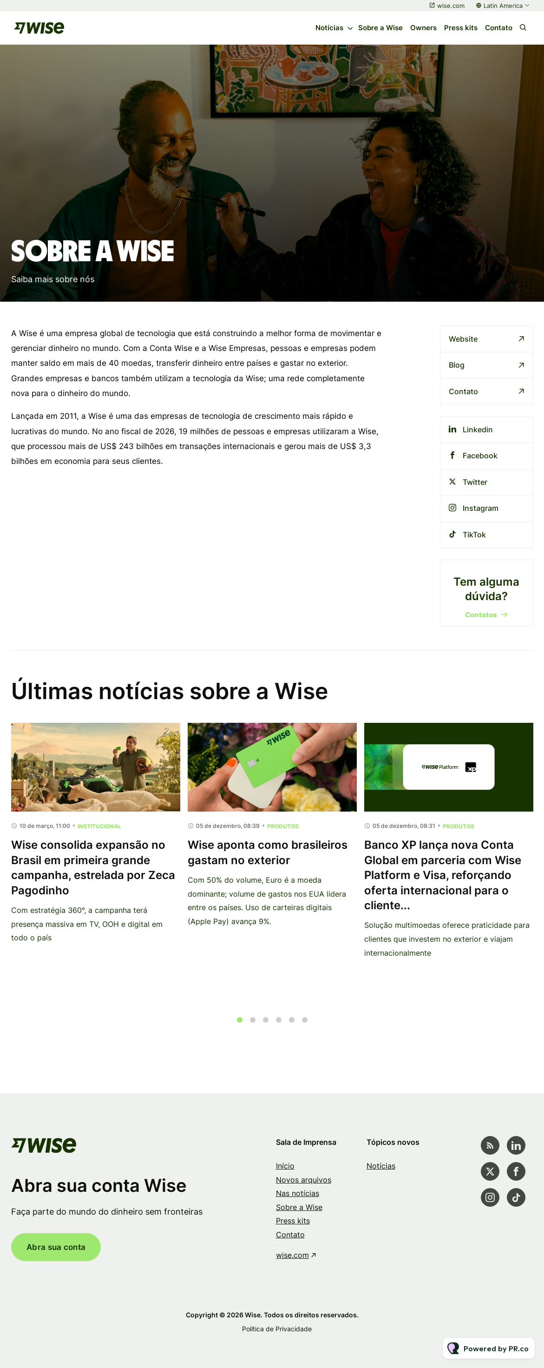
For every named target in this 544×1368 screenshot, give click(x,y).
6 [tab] (305, 1026)
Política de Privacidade (277, 1329)
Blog (457, 365)
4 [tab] (279, 1026)
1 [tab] (240, 1026)
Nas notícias (297, 1193)
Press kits (461, 27)
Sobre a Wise (380, 27)
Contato (498, 27)
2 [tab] (253, 1026)
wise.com (451, 5)
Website (463, 339)
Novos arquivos (303, 1179)
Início (285, 1165)
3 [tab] (266, 1026)
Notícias (329, 27)
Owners (423, 27)
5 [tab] (292, 1026)
